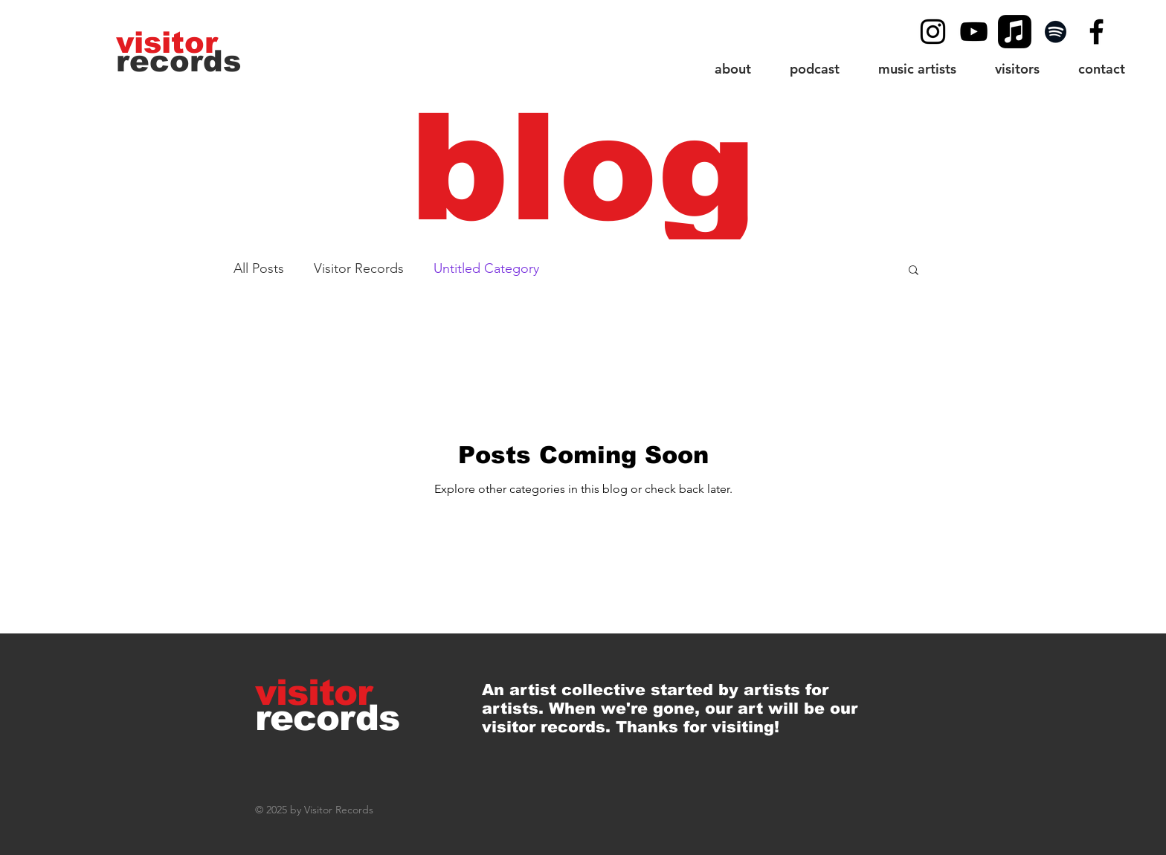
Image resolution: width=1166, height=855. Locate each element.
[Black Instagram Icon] (933, 31)
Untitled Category (486, 268)
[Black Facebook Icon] (1096, 31)
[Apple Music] (1014, 31)
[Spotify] (1055, 31)
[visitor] (169, 42)
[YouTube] (974, 31)
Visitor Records (359, 268)
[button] (1017, 69)
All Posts (258, 268)
